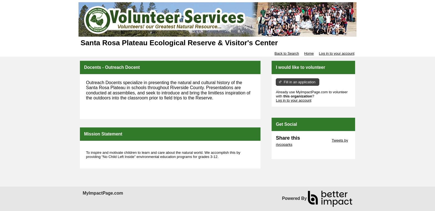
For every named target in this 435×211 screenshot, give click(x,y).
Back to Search (286, 53)
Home (309, 53)
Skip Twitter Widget (315, 140)
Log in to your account (337, 53)
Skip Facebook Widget (294, 153)
